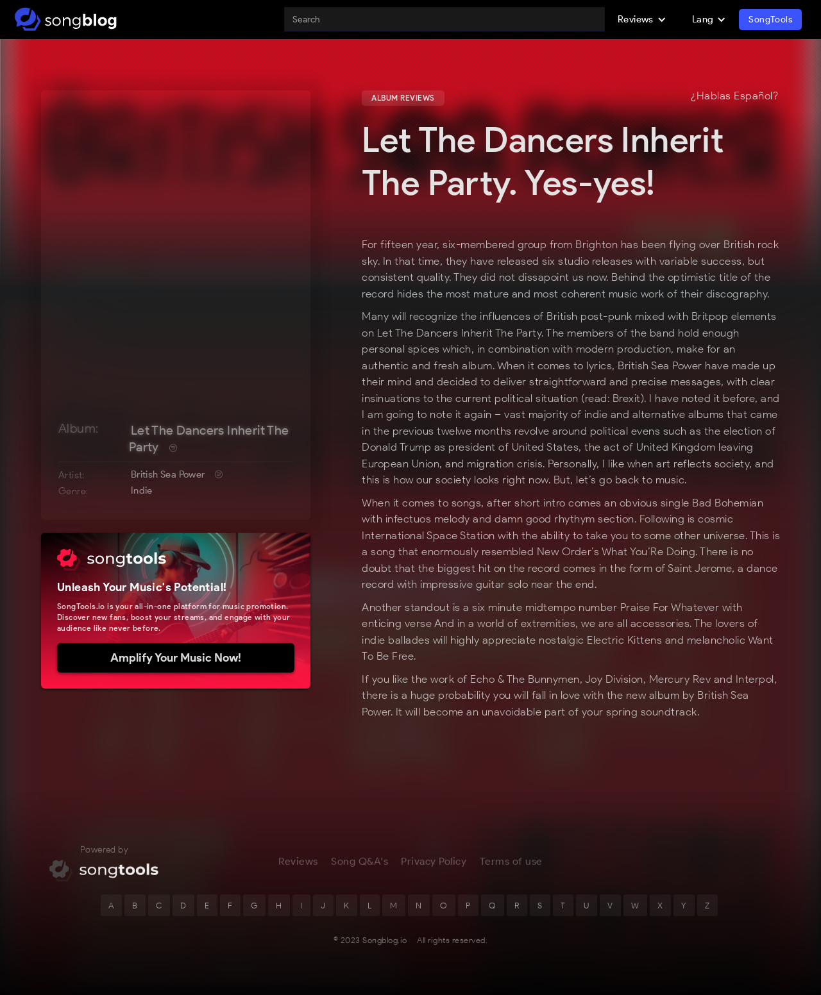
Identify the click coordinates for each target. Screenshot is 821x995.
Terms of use (511, 868)
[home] (66, 19)
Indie (142, 490)
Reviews (298, 868)
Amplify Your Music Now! (175, 658)
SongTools (770, 19)
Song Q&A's (359, 868)
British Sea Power (168, 474)
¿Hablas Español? (734, 96)
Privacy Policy (433, 868)
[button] (642, 19)
